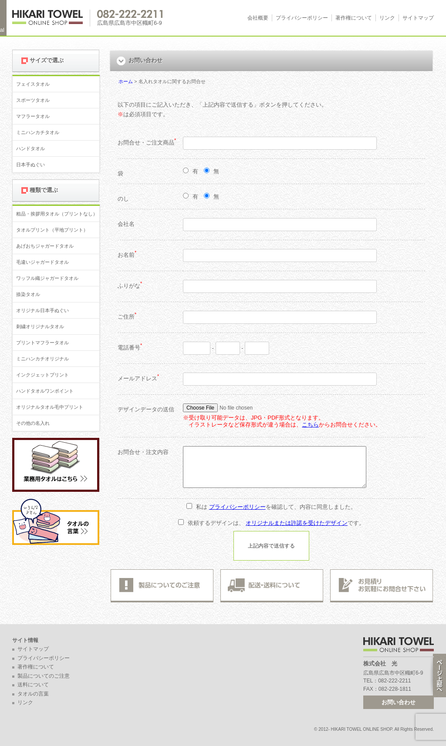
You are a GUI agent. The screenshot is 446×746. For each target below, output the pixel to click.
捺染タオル (28, 294)
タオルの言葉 (33, 694)
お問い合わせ (399, 702)
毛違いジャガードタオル (42, 262)
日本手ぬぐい (30, 164)
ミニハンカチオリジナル (42, 358)
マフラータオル (33, 116)
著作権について (353, 18)
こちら (310, 424)
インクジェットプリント (42, 374)
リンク (387, 18)
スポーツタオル (33, 100)
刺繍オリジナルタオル (40, 326)
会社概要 (257, 18)
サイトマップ (418, 18)
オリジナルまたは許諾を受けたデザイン (297, 523)
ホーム (125, 81)
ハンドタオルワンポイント (45, 390)
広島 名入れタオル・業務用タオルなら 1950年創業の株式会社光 (51, 18)
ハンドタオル (30, 148)
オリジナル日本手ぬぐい (42, 310)
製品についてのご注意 (43, 676)
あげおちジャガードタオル (45, 246)
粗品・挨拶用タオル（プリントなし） (57, 213)
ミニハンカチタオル (37, 132)
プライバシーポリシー (302, 18)
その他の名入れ (33, 423)
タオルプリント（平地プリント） (52, 229)
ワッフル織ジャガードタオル (47, 278)
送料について (33, 685)
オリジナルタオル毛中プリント (49, 407)
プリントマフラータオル (42, 342)
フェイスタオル (33, 84)
